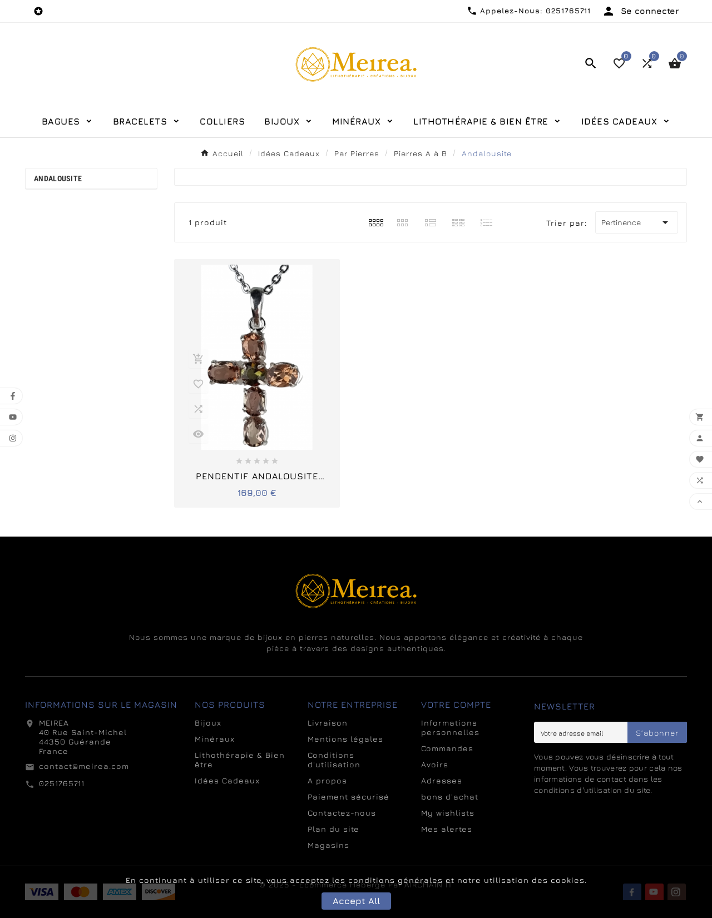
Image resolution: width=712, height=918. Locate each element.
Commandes (447, 748)
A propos (327, 780)
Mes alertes (446, 828)
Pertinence (636, 222)
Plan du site (333, 828)
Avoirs (434, 764)
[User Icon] (640, 11)
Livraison (328, 722)
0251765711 (62, 783)
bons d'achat (449, 796)
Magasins (328, 845)
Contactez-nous (342, 812)
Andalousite (58, 178)
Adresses (441, 780)
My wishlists (447, 812)
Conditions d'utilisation (334, 759)
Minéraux (215, 738)
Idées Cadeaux (227, 780)
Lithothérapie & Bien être (240, 759)
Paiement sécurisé (348, 796)
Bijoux (208, 722)
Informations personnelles (450, 727)
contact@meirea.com (84, 766)
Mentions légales (345, 738)
